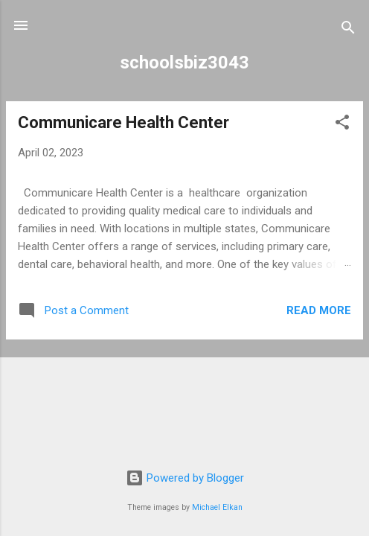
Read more (318, 310)
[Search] (348, 30)
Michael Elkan (217, 507)
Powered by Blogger (185, 478)
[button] (342, 124)
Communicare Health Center (123, 122)
